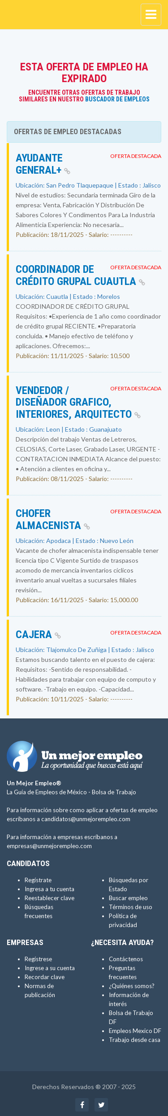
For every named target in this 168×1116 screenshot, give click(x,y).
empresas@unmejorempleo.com (49, 845)
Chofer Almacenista (53, 519)
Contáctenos (126, 959)
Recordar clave (45, 976)
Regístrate (38, 880)
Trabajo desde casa (134, 1039)
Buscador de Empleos (117, 99)
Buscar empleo (128, 898)
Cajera (38, 634)
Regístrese (38, 959)
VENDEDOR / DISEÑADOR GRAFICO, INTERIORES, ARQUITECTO (78, 402)
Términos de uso (130, 906)
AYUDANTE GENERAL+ (43, 164)
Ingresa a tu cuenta (49, 889)
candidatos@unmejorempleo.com (85, 819)
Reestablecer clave (49, 898)
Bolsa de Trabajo (114, 792)
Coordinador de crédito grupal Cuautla (80, 275)
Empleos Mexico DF (135, 1030)
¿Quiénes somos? (132, 985)
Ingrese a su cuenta (50, 968)
